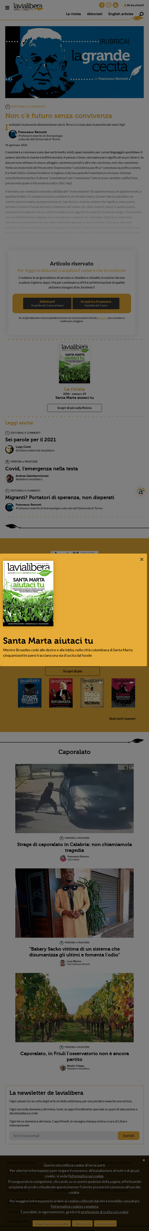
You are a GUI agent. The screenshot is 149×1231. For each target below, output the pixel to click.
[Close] (142, 559)
